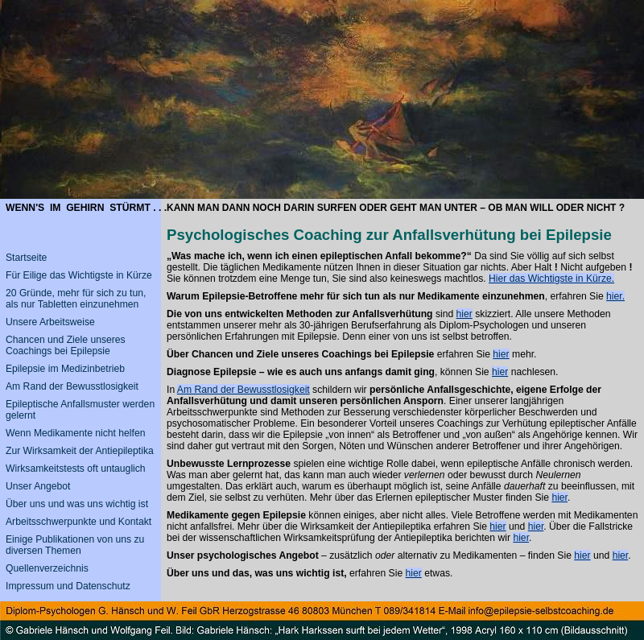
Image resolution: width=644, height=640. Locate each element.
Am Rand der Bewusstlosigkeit (243, 389)
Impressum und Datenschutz (68, 586)
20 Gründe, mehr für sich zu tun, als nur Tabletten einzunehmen (76, 298)
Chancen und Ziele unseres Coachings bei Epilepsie (66, 345)
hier (464, 314)
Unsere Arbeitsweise (50, 322)
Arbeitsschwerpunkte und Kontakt (78, 521)
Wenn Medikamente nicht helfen (75, 433)
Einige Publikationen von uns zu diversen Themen (75, 545)
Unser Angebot (38, 486)
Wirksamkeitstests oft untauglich (76, 468)
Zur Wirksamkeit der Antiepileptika (80, 450)
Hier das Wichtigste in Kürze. (551, 278)
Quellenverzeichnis (47, 568)
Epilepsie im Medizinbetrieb (65, 368)
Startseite (26, 257)
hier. (615, 296)
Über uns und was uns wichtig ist (77, 504)
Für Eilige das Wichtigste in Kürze (79, 275)
